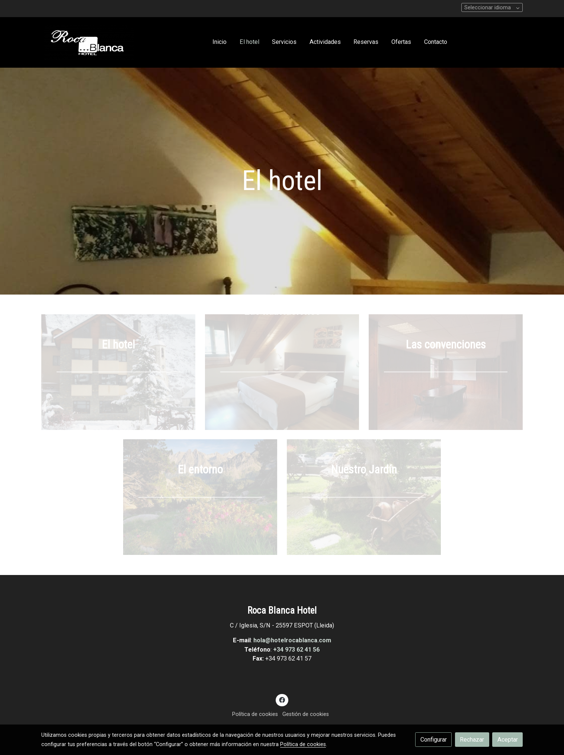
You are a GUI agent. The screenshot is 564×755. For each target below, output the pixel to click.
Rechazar (472, 739)
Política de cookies (255, 714)
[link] (89, 42)
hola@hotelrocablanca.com (292, 640)
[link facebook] (282, 700)
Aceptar (507, 739)
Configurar (433, 739)
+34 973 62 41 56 (296, 649)
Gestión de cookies (305, 714)
